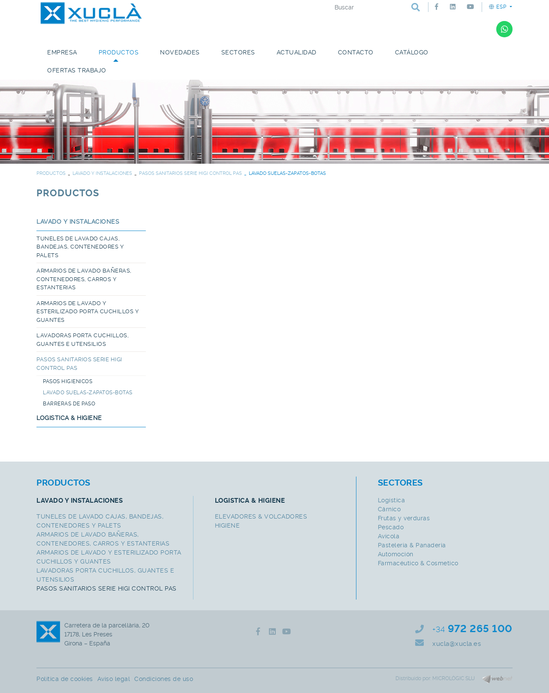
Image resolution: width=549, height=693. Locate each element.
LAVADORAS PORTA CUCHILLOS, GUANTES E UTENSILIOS (82, 339)
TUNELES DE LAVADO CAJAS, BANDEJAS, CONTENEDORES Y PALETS (80, 246)
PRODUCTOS (51, 173)
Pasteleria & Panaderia (412, 545)
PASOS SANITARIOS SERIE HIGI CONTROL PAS (190, 173)
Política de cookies (64, 678)
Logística (391, 500)
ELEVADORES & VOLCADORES (261, 516)
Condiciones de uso (163, 678)
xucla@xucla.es (456, 644)
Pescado (391, 527)
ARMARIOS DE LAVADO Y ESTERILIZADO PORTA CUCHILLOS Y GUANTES (87, 311)
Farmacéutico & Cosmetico (418, 563)
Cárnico (389, 509)
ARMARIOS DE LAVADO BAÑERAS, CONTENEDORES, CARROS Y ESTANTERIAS (84, 279)
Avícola (389, 536)
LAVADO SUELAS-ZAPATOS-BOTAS (88, 393)
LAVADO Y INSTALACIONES (102, 173)
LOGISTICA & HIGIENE (69, 417)
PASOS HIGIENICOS (67, 381)
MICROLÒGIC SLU (453, 678)
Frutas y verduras (404, 518)
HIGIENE (227, 525)
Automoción (395, 554)
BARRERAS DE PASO (69, 404)
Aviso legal (113, 678)
